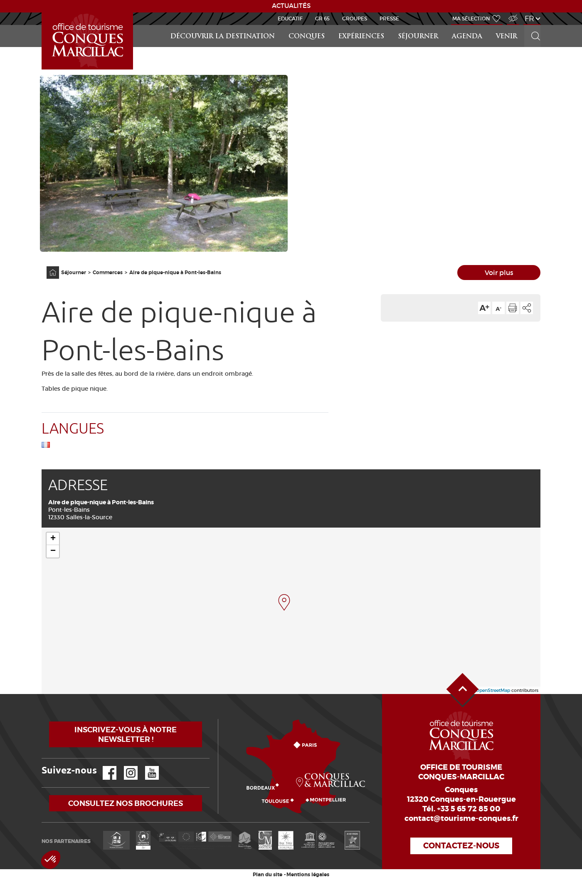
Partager (526, 308)
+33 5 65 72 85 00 (469, 809)
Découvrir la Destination (222, 37)
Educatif (290, 18)
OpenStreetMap (493, 690)
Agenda (467, 37)
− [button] (53, 551)
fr (529, 18)
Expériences (361, 37)
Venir (506, 37)
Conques (307, 37)
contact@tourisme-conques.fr (461, 818)
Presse (389, 18)
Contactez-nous (461, 845)
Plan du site (267, 874)
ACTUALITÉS (291, 6)
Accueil (43, 12)
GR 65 (322, 18)
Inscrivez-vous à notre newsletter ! (125, 734)
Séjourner (418, 37)
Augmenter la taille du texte (484, 308)
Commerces (108, 272)
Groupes (354, 18)
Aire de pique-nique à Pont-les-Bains (175, 272)
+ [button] (53, 539)
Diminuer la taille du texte (498, 308)
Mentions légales (307, 874)
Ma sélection (471, 18)
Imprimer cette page (512, 308)
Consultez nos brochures (125, 803)
